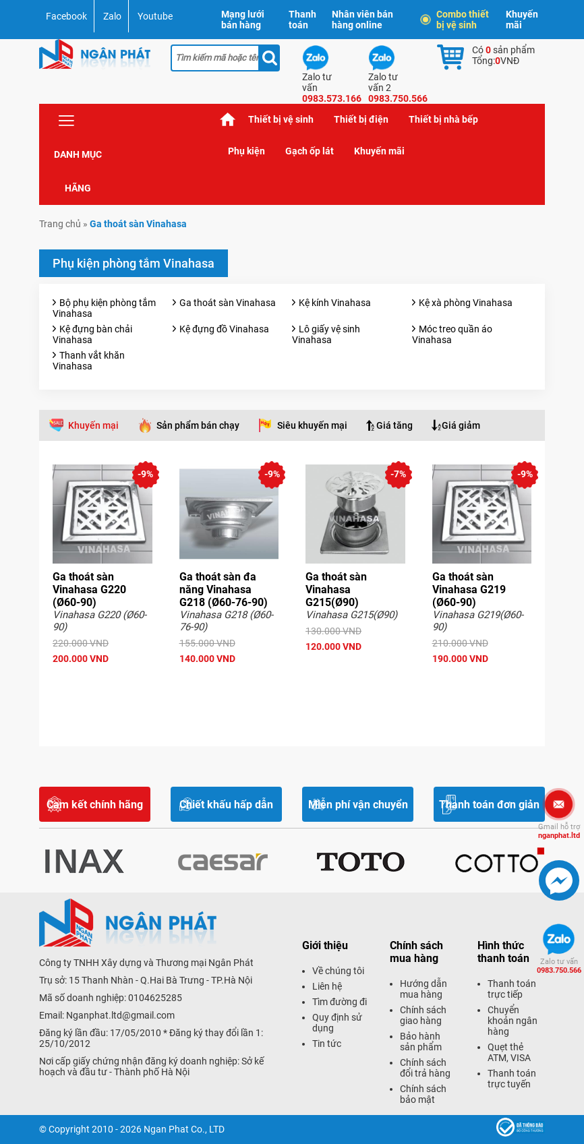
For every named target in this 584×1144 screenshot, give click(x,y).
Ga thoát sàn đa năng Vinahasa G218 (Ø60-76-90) (223, 589)
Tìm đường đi (339, 1001)
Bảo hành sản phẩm (421, 1041)
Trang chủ (228, 120)
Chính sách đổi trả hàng (425, 1068)
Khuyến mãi (522, 19)
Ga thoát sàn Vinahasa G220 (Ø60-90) (89, 589)
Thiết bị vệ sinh (281, 119)
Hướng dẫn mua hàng (423, 989)
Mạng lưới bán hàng (242, 19)
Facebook (66, 16)
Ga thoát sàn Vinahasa (227, 302)
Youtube (155, 16)
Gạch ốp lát (309, 151)
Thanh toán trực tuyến (512, 1078)
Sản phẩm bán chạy (197, 425)
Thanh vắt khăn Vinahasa (89, 360)
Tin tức (326, 1043)
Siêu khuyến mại (312, 425)
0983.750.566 (559, 966)
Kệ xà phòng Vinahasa (466, 302)
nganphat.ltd (559, 831)
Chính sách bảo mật (423, 1094)
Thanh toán (302, 19)
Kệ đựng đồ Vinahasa (224, 329)
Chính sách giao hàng (423, 1015)
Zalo (112, 16)
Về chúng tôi (338, 970)
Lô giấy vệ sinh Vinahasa (326, 334)
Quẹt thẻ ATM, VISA (509, 1052)
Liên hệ (327, 986)
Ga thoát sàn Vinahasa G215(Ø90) (336, 589)
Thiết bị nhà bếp (443, 119)
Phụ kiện (246, 151)
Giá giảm (461, 425)
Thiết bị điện (361, 119)
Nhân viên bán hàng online (362, 19)
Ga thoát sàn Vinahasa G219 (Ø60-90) (469, 589)
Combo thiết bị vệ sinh (456, 19)
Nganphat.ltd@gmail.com (120, 1015)
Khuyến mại (93, 425)
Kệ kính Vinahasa (335, 302)
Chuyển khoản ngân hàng (512, 1020)
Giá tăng (394, 425)
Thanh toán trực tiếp (512, 989)
